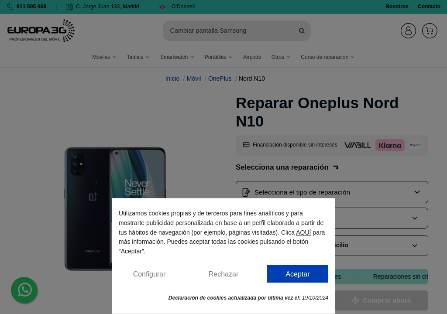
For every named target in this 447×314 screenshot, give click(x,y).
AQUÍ (303, 232)
